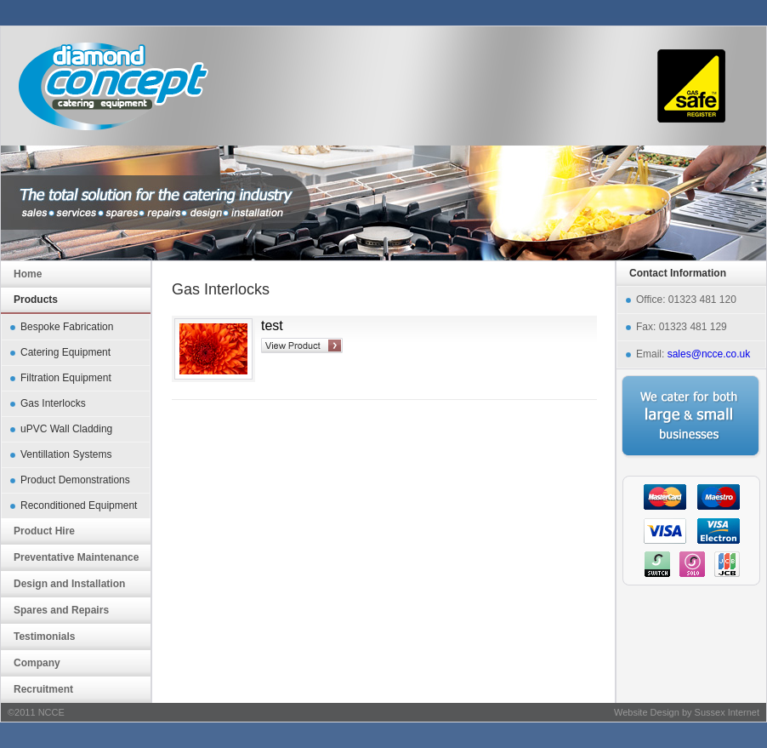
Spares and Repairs (61, 610)
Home (28, 274)
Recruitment (43, 689)
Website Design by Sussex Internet (686, 712)
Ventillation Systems (65, 454)
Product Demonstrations (75, 480)
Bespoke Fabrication (66, 327)
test (272, 325)
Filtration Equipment (65, 378)
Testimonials (44, 636)
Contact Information (677, 273)
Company (37, 663)
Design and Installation (69, 584)
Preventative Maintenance (76, 557)
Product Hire (44, 531)
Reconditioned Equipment (78, 505)
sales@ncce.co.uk (709, 354)
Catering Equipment (65, 352)
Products (36, 299)
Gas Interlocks (53, 403)
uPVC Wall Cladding (66, 429)
